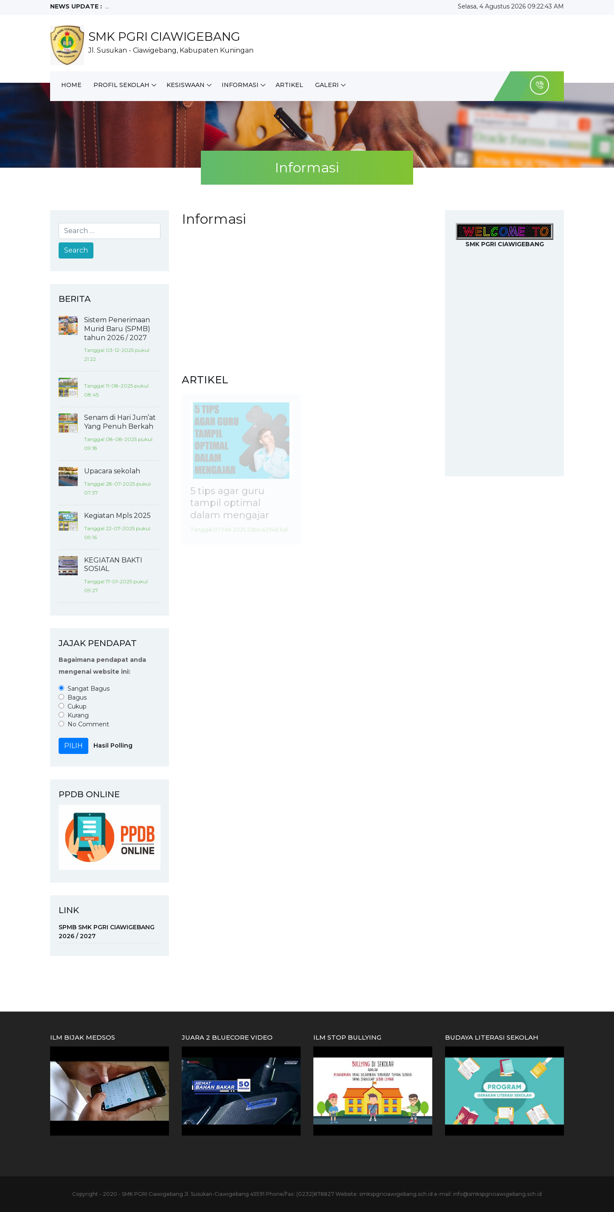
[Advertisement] (307, 300)
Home (71, 85)
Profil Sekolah (121, 85)
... (107, 6)
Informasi (240, 85)
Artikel (289, 85)
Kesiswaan (185, 85)
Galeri (327, 85)
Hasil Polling (112, 745)
